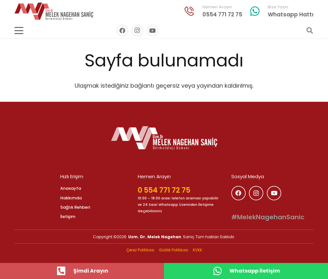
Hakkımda (71, 198)
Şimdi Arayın (90, 271)
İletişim (67, 217)
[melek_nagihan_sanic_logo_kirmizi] (53, 11)
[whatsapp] (255, 11)
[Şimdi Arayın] (64, 271)
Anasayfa (70, 188)
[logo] (164, 138)
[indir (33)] (189, 11)
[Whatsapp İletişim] (220, 271)
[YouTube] (152, 30)
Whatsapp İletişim (254, 271)
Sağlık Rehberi (75, 207)
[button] (19, 30)
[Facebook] (122, 30)
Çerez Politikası (140, 250)
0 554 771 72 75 (164, 190)
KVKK (197, 250)
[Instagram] (137, 30)
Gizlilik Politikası (173, 250)
